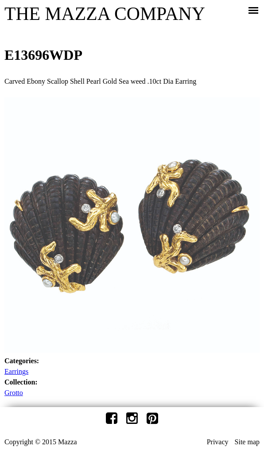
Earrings (16, 371)
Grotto (13, 392)
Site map (247, 442)
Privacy (218, 442)
